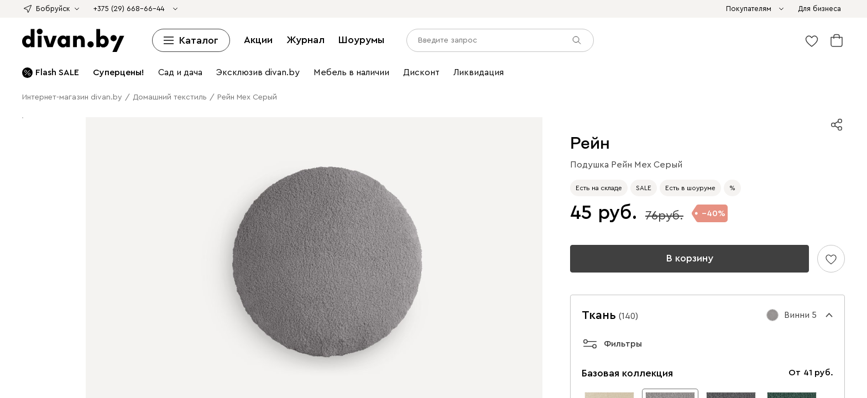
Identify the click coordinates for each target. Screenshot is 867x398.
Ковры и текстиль (797, 108)
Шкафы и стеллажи (205, 59)
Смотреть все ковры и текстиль (207, 128)
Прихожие (475, 59)
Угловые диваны (63, 19)
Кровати (51, 39)
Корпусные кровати (164, 39)
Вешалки (512, 59)
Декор (278, 128)
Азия (412, 9)
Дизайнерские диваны (354, 19)
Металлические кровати (610, 39)
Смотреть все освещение (249, 138)
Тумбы (709, 69)
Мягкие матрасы (139, 49)
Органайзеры (583, 108)
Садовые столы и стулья (77, 98)
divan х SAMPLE (336, 9)
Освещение (644, 128)
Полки (389, 59)
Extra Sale (665, 9)
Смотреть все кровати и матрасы (107, 59)
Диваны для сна (230, 19)
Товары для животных (337, 138)
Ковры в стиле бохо (389, 118)
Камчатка (537, 9)
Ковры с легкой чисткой (72, 118)
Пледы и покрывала (738, 118)
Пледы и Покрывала (470, 29)
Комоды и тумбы (454, 69)
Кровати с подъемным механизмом (436, 39)
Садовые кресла (763, 88)
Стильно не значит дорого (470, 9)
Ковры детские (669, 108)
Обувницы (160, 78)
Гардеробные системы (630, 59)
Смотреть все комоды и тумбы (237, 78)
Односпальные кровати (244, 39)
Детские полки (429, 59)
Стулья (40, 88)
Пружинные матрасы (300, 49)
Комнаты (543, 138)
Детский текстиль (730, 108)
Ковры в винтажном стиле (303, 118)
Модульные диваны (131, 19)
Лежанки (480, 138)
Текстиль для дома (576, 118)
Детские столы (245, 108)
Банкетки (325, 29)
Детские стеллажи (342, 59)
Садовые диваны (701, 88)
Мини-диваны (287, 19)
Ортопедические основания (706, 39)
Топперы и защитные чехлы (759, 49)
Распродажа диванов (85, 29)
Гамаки (324, 98)
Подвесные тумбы (49, 78)
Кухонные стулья (85, 88)
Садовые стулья (209, 98)
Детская (280, 188)
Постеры (624, 108)
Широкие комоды (601, 69)
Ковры (304, 148)
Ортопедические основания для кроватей (122, 158)
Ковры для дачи (511, 118)
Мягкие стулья (144, 88)
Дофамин (385, 9)
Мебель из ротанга (412, 98)
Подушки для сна (769, 148)
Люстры (67, 138)
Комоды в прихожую (707, 158)
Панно (368, 128)
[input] (53, 364)
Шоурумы (116, 333)
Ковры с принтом (149, 118)
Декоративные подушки (387, 29)
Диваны (762, 9)
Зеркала (394, 128)
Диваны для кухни (711, 19)
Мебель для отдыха (275, 98)
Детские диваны (488, 19)
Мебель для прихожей (290, 178)
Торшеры (113, 138)
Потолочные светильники (763, 128)
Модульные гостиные (712, 59)
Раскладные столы (473, 78)
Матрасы (775, 39)
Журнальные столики (548, 78)
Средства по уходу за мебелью (565, 29)
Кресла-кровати (732, 138)
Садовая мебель (640, 88)
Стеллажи (289, 59)
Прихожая (247, 158)
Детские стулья (255, 88)
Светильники (690, 128)
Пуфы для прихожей (784, 158)
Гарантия (21, 279)
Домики (511, 138)
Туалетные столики (551, 49)
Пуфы (296, 29)
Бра (89, 138)
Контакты (22, 289)
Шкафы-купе (55, 69)
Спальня (332, 148)
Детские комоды (665, 69)
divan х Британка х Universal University (134, 9)
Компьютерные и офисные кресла (546, 88)
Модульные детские (785, 98)
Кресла (137, 29)
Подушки (690, 49)
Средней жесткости (71, 49)
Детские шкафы (559, 59)
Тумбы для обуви (636, 158)
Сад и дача (273, 198)
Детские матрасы (372, 49)
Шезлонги (357, 98)
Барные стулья (199, 88)
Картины (339, 128)
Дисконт (585, 9)
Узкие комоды (542, 69)
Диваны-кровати (427, 19)
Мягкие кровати (97, 39)
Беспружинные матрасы (216, 49)
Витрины (157, 69)
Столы (364, 78)
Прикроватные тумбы (475, 49)
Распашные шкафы (302, 158)
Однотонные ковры (218, 118)
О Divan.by (25, 249)
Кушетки (184, 19)
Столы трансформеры (741, 78)
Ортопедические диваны (565, 19)
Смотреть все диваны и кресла (680, 29)
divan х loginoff (32, 9)
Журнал (82, 333)
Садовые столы (151, 98)
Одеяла (658, 49)
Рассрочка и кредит (40, 269)
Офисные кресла (254, 29)
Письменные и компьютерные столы (414, 88)
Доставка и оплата (39, 259)
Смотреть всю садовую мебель (505, 98)
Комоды (419, 49)
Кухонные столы (407, 78)
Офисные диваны (644, 19)
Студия (724, 168)
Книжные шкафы (207, 69)
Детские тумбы (113, 78)
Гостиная (577, 138)
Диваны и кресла (716, 9)
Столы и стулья (323, 78)
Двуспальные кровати (329, 39)
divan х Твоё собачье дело (255, 9)
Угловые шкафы (110, 69)
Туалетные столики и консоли (644, 78)
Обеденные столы (365, 178)
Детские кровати (533, 39)
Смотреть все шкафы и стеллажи (361, 69)
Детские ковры (454, 118)
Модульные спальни (451, 148)
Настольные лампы (522, 108)
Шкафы (256, 59)
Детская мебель (591, 98)
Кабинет (95, 168)
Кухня (662, 178)
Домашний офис (315, 88)
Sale (562, 9)
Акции (55, 333)
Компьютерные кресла (443, 108)
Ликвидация (624, 9)
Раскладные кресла (187, 29)
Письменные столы (365, 108)
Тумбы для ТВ (780, 59)
